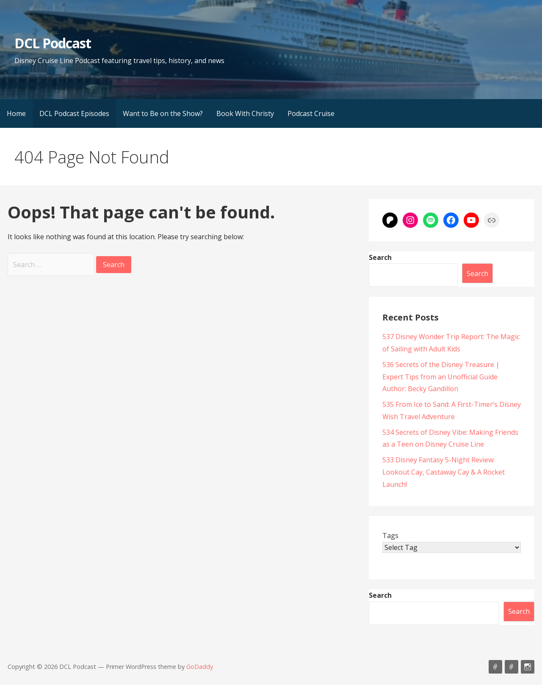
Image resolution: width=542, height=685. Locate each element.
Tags (390, 535)
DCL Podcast (52, 43)
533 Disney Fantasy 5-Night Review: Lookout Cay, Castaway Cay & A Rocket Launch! (443, 472)
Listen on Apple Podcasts (495, 667)
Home (16, 113)
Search (380, 257)
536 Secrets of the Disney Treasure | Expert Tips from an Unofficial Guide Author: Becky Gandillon (441, 377)
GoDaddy (199, 667)
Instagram (527, 667)
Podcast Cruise (311, 113)
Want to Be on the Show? (163, 113)
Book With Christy (245, 113)
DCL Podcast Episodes (74, 113)
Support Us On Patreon (511, 667)
